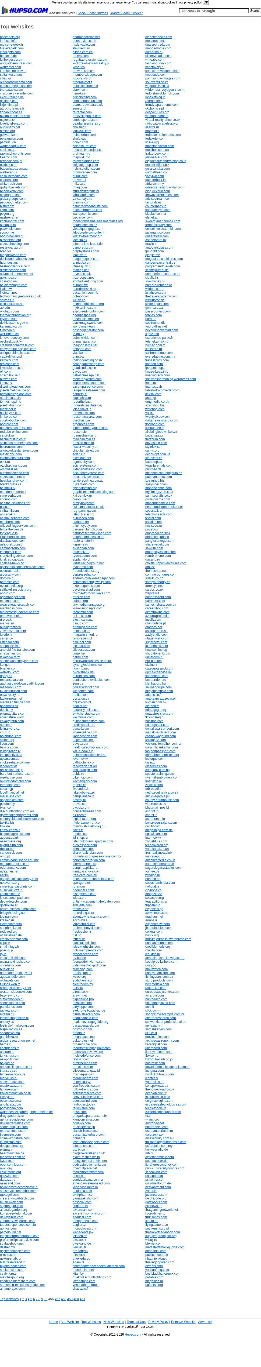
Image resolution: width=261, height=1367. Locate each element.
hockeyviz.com (10, 413)
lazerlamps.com (84, 1281)
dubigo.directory (11, 1146)
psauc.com (80, 623)
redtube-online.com (14, 432)
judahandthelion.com (88, 469)
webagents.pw (83, 1232)
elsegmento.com (84, 894)
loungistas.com (11, 1142)
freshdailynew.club (158, 853)
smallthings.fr (9, 946)
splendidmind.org (85, 488)
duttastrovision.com (159, 713)
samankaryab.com (158, 1029)
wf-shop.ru (80, 837)
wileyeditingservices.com (18, 526)
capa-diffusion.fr (11, 356)
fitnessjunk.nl (82, 266)
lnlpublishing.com (157, 1097)
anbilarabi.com (10, 1104)
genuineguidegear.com (16, 1119)
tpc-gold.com (154, 251)
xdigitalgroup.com (85, 165)
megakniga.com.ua (158, 830)
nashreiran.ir (9, 217)
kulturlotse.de (154, 300)
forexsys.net (154, 586)
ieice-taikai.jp (82, 409)
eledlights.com (10, 52)
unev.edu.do (81, 1258)
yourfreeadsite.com (86, 1086)
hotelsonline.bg (156, 650)
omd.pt (5, 856)
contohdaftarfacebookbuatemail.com (99, 1266)
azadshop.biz (154, 405)
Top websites (9, 1299)
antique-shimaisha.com (16, 353)
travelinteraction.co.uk (15, 1093)
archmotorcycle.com (87, 928)
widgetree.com (83, 691)
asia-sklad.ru (82, 616)
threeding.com (10, 785)
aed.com (6, 725)
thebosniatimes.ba (86, 319)
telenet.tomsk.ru (156, 341)
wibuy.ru (151, 1240)
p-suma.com (81, 202)
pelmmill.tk (7, 488)
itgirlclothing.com (85, 97)
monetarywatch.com (87, 379)
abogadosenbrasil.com (16, 63)
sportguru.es (82, 883)
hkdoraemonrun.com (87, 822)
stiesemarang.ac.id (86, 1070)
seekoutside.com (12, 1270)
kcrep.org (79, 977)
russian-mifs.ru (83, 443)
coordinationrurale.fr (159, 864)
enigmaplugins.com (159, 1101)
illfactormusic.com (13, 537)
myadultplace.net (85, 1168)
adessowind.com (85, 1101)
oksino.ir (151, 665)
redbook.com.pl (11, 161)
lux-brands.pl (82, 78)
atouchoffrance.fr (12, 108)
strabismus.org (10, 653)
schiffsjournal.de (157, 270)
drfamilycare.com (85, 627)
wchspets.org (9, 980)
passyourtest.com (158, 311)
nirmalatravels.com (86, 1014)
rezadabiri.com (10, 687)
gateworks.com (156, 1202)
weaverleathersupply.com (18, 604)
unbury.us (7, 1022)
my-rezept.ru (154, 856)
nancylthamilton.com (160, 973)
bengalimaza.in (83, 796)
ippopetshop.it (155, 368)
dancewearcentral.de (160, 262)
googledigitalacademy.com (19, 879)
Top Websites (91, 1322)
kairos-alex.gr (82, 495)
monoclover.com (84, 1228)
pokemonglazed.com (160, 1003)
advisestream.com (158, 199)
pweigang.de (82, 1243)
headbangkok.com (13, 480)
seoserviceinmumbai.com (18, 1191)
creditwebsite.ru (84, 725)
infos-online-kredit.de (88, 244)
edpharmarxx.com (13, 868)
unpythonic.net (83, 740)
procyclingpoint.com (87, 116)
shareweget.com (157, 544)
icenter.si (151, 1078)
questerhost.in (155, 180)
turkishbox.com (156, 1217)
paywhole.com (10, 229)
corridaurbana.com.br (88, 1179)
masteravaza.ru (11, 1086)
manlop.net (81, 270)
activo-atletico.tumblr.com (18, 909)
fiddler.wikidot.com (86, 687)
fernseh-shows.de (13, 1074)
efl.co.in (5, 371)
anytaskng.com (156, 443)
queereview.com (157, 236)
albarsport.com (10, 195)
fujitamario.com (83, 484)
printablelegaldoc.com (15, 394)
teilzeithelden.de (11, 529)
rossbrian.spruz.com (87, 417)
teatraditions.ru (156, 901)
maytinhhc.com (11, 454)
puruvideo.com (83, 518)
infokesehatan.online (15, 762)
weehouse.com (11, 777)
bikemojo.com (83, 777)
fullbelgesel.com (11, 59)
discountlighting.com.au (17, 811)
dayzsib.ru (152, 559)
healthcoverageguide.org (90, 1022)
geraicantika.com (157, 168)
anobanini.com (155, 1251)
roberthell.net (82, 401)
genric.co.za (154, 308)
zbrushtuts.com (156, 841)
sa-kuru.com (154, 548)
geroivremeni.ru (11, 616)
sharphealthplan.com (88, 853)
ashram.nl (7, 1052)
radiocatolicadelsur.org (161, 123)
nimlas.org (7, 131)
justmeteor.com (156, 1195)
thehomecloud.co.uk (159, 1089)
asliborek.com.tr (11, 544)
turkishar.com (9, 1055)
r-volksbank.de (83, 672)
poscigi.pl (6, 950)
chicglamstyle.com (86, 450)
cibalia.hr (151, 277)
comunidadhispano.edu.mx (19, 860)
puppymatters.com (158, 477)
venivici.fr (79, 1247)
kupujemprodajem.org (161, 1236)
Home (53, 1322)
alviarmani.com (83, 1210)
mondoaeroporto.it (13, 492)
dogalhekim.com (11, 800)
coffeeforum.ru (155, 240)
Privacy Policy (158, 1322)
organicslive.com (85, 1044)
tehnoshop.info (10, 401)
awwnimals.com (156, 913)
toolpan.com (8, 916)
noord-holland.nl (11, 236)
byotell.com (81, 728)
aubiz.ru (78, 774)
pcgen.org (7, 214)
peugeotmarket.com (14, 202)
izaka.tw (6, 289)
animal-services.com (14, 518)
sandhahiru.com (156, 676)
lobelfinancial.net (12, 792)
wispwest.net (9, 469)
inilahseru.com (155, 293)
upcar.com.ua (9, 759)
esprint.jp (151, 811)
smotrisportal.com (85, 120)
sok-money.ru (155, 281)
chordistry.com (10, 965)
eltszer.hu (79, 1255)
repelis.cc (79, 785)
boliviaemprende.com (88, 950)
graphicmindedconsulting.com (94, 492)
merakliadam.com (85, 1078)
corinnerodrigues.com (160, 574)
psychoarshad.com (86, 589)
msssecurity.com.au (159, 1138)
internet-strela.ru (84, 864)
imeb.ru (150, 383)
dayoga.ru (80, 371)
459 (70, 1299)
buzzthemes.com (85, 1063)
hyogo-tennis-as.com (15, 116)
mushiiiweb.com (11, 1202)
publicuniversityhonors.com (164, 1168)
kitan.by (78, 1273)
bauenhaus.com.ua (13, 168)
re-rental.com (82, 112)
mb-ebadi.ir (153, 789)
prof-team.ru (81, 153)
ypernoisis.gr (154, 1082)
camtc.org (152, 450)
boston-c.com (82, 1029)
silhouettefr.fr (154, 428)
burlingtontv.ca (10, 627)
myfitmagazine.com (159, 492)
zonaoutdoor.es (11, 112)
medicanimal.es (84, 439)
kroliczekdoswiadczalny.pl (91, 63)
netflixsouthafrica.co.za (161, 792)
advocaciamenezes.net (16, 274)
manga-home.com (158, 48)
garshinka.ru (9, 1037)
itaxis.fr (78, 830)
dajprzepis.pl (154, 1134)
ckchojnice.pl (154, 108)
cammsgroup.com (13, 548)
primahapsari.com (85, 341)
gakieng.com (9, 101)
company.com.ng (157, 770)
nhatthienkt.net (156, 1258)
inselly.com (153, 619)
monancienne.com (158, 488)
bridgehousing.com (13, 913)
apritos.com (8, 1228)
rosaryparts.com (11, 247)
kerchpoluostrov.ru (13, 71)
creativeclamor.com (14, 939)
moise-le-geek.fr (11, 44)
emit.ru (5, 462)
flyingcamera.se (156, 1225)
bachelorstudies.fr (13, 439)
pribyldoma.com (11, 1108)
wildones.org (154, 289)
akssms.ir (79, 1240)
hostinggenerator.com (88, 330)
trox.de (5, 826)
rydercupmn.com (85, 556)
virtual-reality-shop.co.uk (162, 120)
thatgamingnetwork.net (161, 1210)
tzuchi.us (79, 939)
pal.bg (77, 935)
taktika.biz (7, 822)
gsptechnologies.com (15, 1251)
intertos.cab (153, 386)
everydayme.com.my (160, 356)
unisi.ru (78, 988)
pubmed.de (153, 469)
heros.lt (5, 1044)
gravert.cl (79, 180)
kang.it (4, 665)
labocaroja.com (83, 195)
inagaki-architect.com (160, 732)
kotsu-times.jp (155, 1213)
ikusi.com (6, 807)
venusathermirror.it (86, 1285)
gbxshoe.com (9, 277)
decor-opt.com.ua (157, 454)
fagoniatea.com (84, 1108)
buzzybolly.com (83, 503)
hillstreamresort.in (13, 1262)
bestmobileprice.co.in (15, 266)
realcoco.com (9, 364)
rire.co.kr (6, 619)
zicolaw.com (154, 785)
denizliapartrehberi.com (162, 728)
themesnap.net (156, 571)
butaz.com (80, 176)
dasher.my (7, 1247)
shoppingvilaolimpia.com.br (164, 1014)
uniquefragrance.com (15, 1123)
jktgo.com (7, 210)
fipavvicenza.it (10, 830)
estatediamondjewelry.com (92, 582)
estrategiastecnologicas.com (165, 1104)
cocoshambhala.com (160, 883)
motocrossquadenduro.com (19, 612)
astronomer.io (155, 819)
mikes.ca (79, 184)
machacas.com (11, 608)
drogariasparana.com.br (90, 1116)
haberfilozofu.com (158, 597)
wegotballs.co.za (157, 86)
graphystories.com (86, 251)
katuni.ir (151, 815)
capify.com (152, 826)
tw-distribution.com (13, 691)
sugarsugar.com (11, 1206)
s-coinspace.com (85, 845)
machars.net (154, 916)
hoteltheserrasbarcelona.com (93, 879)
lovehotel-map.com (13, 123)
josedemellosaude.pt (15, 390)
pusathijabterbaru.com (89, 1134)
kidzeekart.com (11, 924)
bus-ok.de (7, 969)
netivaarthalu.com (158, 1187)
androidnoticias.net (86, 37)
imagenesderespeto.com (17, 1281)
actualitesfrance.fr (85, 86)
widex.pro (79, 898)
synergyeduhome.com (88, 665)
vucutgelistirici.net (13, 958)
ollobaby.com (9, 311)
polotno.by (7, 804)
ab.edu (5, 308)
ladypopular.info (84, 924)
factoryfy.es (153, 202)
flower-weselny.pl (85, 447)
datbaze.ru (7, 1179)
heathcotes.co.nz (85, 225)
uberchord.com (156, 1048)
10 (45, 1299)
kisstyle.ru (7, 1097)
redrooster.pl (154, 101)
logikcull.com (82, 131)
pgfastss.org (154, 1285)
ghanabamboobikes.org (162, 755)
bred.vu (5, 251)
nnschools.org (10, 37)
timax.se (79, 653)
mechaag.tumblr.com (15, 702)
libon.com (7, 744)
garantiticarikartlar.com (161, 747)
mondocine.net (83, 1270)
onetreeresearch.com (160, 1018)
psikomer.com (155, 1179)
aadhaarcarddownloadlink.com (22, 683)
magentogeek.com (86, 259)
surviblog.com (83, 969)
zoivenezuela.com (13, 631)
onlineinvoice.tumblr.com (163, 229)
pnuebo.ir (152, 529)
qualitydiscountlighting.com (92, 1277)
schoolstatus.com (12, 1003)
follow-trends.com (85, 1089)
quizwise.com (9, 1176)
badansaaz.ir (154, 435)
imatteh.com (154, 364)
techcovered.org (156, 845)
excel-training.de (12, 97)
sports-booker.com (13, 420)
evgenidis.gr (154, 909)
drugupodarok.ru (12, 1116)
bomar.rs (79, 1138)
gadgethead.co (156, 172)
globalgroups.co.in (13, 199)
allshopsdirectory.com (15, 988)
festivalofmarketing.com (17, 1025)
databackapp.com (13, 541)
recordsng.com (83, 913)
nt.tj (147, 1116)
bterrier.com (153, 1243)
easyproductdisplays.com (18, 349)
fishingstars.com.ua (159, 977)
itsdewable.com (84, 44)
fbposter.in (152, 905)
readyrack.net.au (85, 766)
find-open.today (84, 1104)
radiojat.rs (152, 886)
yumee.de (152, 871)
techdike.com (82, 1003)
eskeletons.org (10, 1172)
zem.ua (78, 683)
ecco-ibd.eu (81, 920)
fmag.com (80, 187)
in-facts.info (8, 41)
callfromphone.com (158, 353)
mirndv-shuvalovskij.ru (89, 826)
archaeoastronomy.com (162, 1040)
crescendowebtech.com (17, 1198)
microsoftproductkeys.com (91, 593)
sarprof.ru (7, 435)
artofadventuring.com (88, 281)
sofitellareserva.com (87, 1093)
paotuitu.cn (8, 142)
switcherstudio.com (86, 713)
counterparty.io (156, 206)
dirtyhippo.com (83, 1007)
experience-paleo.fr (159, 338)
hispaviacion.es (11, 1029)
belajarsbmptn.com (13, 285)
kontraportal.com (12, 221)
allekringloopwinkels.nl (161, 432)
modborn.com (10, 522)
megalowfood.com (13, 255)
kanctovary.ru (154, 67)
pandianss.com (11, 1007)
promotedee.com (85, 172)
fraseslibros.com (157, 360)
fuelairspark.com (12, 48)
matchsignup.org (12, 1277)
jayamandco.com (157, 232)
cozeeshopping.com (14, 244)
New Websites (113, 1322)
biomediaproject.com (15, 834)
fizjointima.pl (9, 105)
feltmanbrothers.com (87, 210)
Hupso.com (133, 1334)
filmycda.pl (7, 330)
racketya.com (9, 1010)
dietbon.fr (152, 706)
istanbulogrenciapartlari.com (93, 841)
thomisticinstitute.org (87, 405)
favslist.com (81, 1059)
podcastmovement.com (89, 1164)
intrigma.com (154, 1070)
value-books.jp (83, 751)
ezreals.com (154, 1266)
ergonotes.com (83, 424)
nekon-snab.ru (10, 1258)
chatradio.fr (81, 1288)
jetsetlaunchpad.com (15, 898)
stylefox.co (153, 447)
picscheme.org (10, 240)
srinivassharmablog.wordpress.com (170, 379)
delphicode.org (156, 1198)
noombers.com (83, 890)
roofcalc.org (81, 909)
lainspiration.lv (10, 751)
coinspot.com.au (11, 304)
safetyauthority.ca (157, 582)
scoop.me (7, 232)
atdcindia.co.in (10, 398)
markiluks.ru (8, 1078)
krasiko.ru (7, 920)
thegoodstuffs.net (85, 345)
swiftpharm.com (84, 1195)
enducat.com (82, 1217)
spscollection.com (85, 954)
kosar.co (79, 67)
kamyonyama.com (86, 1119)
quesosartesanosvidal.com (164, 187)
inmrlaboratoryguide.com (90, 428)
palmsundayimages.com (162, 78)
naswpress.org (10, 841)
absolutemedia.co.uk (160, 860)
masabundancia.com (160, 503)
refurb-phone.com (158, 556)
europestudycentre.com (162, 992)
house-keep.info (156, 371)
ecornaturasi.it (10, 571)
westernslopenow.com (16, 992)
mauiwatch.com (156, 969)
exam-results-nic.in (86, 1157)
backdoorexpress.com (88, 473)
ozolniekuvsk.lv (11, 341)
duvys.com (80, 744)
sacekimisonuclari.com (89, 1213)
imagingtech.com (157, 375)
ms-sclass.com (10, 796)
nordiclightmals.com (159, 1074)
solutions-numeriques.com (19, 443)
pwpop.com (81, 807)
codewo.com (82, 1123)
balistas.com (9, 747)
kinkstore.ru (153, 349)
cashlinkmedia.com (13, 176)
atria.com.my (154, 184)
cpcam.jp (6, 789)
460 (76, 1299)
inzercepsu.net (83, 277)
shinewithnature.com (15, 1138)
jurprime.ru (80, 544)
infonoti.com (8, 499)
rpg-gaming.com (84, 510)
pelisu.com (80, 657)
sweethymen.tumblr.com (162, 221)
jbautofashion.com (158, 928)
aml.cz (150, 567)
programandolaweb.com (162, 266)
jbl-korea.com (9, 417)
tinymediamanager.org (89, 604)
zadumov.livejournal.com (17, 1221)
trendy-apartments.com (161, 105)
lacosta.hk (80, 240)
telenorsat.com (10, 552)
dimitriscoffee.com (13, 270)
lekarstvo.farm (10, 657)
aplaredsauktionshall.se (89, 755)
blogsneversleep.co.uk (89, 1153)
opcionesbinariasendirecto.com (22, 567)
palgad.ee (7, 1063)
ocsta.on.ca (81, 698)
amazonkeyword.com (88, 477)
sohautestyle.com (157, 210)
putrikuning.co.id (157, 1228)
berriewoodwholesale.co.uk (92, 661)
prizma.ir (6, 1149)
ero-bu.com (153, 661)
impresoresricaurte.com (89, 383)
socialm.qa (7, 150)
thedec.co (80, 834)
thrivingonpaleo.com (159, 1262)
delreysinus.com (11, 1217)
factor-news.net (11, 698)
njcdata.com (81, 646)
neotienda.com (156, 75)
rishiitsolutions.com (86, 168)
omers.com (81, 56)
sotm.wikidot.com (85, 338)
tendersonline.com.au (88, 480)
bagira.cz (79, 1225)
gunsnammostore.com (89, 721)
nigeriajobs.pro (83, 999)
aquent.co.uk (9, 837)
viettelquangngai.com (88, 229)
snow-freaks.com (12, 1082)
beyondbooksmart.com (161, 330)
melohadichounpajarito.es (163, 473)
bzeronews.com (11, 447)
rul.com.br (80, 432)
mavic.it (150, 244)
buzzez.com (8, 379)
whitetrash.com (11, 184)
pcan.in (5, 507)
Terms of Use (136, 1322)
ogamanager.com (12, 597)
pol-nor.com (81, 296)
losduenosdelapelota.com (91, 1142)
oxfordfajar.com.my (158, 1146)
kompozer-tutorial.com (16, 1213)
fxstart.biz (7, 206)
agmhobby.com (83, 462)
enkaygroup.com (12, 721)
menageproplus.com (14, 864)
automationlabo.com (14, 473)
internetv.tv (153, 837)
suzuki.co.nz (154, 578)
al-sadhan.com (83, 548)
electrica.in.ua (83, 619)
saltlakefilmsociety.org (15, 589)
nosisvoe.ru (153, 526)
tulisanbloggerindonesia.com (165, 1142)
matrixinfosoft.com (13, 1131)
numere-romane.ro (158, 285)
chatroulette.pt (155, 623)
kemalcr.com (9, 360)
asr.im (4, 875)
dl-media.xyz (82, 1082)
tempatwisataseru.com (89, 390)
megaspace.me (84, 1037)
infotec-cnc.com (84, 1146)
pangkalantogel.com (159, 541)
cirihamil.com (9, 510)
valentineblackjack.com (89, 965)
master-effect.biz (157, 165)
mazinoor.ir (8, 409)
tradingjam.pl (82, 973)
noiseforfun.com (84, 135)
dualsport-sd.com (157, 44)
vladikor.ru (80, 353)
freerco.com (8, 157)
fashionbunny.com (158, 63)
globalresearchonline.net (17, 1040)
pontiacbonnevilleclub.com (92, 680)
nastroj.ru (79, 800)
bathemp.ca (153, 462)
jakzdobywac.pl (83, 792)
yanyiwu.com (154, 176)
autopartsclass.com (159, 247)
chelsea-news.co (12, 563)
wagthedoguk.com (13, 146)
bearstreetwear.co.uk (88, 105)
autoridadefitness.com (88, 537)
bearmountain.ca (12, 1153)
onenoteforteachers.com (162, 274)
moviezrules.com (157, 1037)
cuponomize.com (157, 924)
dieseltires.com (156, 766)
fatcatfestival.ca (11, 755)
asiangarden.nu (156, 631)
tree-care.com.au (85, 875)
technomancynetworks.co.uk (20, 296)
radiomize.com (155, 988)
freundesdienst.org (86, 571)
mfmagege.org (155, 710)
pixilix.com (80, 1149)
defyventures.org (157, 112)
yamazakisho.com (85, 1198)
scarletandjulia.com (14, 1127)
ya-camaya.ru (82, 199)
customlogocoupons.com (163, 1112)
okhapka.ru (8, 225)
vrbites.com (153, 315)
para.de (150, 319)
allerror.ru (152, 127)
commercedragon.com (89, 860)
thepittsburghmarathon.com (19, 1236)
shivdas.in (7, 300)
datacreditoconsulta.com (90, 206)
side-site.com (82, 905)
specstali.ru (153, 510)
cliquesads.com (84, 650)
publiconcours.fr (156, 1255)
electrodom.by (83, 984)
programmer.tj (83, 82)
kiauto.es (151, 1221)
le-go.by (78, 334)
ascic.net (79, 1176)
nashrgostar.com (157, 725)
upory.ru (6, 676)
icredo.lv (6, 635)
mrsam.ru (7, 1014)
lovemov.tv (80, 759)
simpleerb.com (10, 495)
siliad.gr (5, 78)
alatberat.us (8, 172)
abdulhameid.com (85, 1018)
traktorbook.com (156, 153)
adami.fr (78, 1262)
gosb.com (80, 1112)
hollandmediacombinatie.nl (19, 1187)
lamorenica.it (9, 1089)
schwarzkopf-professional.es (165, 1022)
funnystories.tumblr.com (90, 1161)
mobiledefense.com (87, 1055)
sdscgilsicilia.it (10, 375)
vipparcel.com (83, 217)
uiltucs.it (151, 1033)
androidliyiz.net (156, 326)
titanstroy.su (8, 1070)
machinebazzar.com (159, 146)
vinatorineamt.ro (156, 116)
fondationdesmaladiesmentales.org (98, 221)
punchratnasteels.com (15, 428)
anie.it (149, 1007)
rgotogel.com (9, 1195)
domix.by (6, 710)
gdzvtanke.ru (9, 135)
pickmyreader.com (158, 56)
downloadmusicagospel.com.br (167, 1067)
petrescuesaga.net (86, 375)
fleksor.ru (151, 1055)
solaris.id (79, 454)
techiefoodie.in (155, 1108)
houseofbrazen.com (87, 811)
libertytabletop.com (158, 1052)
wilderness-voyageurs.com (164, 90)
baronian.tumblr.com (87, 529)
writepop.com (154, 409)
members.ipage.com (87, 75)
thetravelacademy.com (161, 296)
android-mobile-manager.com (94, 578)
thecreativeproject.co (88, 150)
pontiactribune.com (158, 943)
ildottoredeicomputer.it (88, 232)
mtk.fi (149, 1153)
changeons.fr (9, 1048)
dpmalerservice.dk (158, 672)
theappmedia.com (85, 1221)
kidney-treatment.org (87, 236)
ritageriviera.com (157, 638)
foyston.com (8, 319)
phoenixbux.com (11, 191)
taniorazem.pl (82, 638)
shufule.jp (79, 138)
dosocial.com (82, 1202)
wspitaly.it (152, 593)
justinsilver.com (156, 157)
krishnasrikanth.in (85, 1187)
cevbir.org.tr (8, 1273)
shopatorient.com (157, 653)
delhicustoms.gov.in (14, 323)
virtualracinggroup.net (88, 563)
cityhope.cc (153, 890)
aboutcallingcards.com (16, 1067)
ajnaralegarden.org (13, 1210)
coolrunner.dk (155, 323)
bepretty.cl (80, 394)
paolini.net (80, 706)
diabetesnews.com (158, 37)
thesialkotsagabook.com (162, 1232)
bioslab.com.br (155, 214)
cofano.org (80, 601)
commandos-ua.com (87, 101)
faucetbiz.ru (81, 552)
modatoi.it (152, 131)
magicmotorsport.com (88, 1172)
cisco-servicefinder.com (17, 93)
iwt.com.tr (7, 1161)
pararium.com (155, 601)
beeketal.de (8, 56)
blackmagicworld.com (88, 323)
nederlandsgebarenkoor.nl (164, 507)
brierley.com (8, 668)
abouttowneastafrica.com (90, 916)
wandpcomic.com (85, 214)
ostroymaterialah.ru (159, 1131)
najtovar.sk (7, 120)
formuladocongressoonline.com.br (97, 856)
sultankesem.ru (11, 75)
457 (57, 1299)
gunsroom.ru (154, 657)
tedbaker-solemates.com (163, 135)
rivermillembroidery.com (162, 777)
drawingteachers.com (15, 386)
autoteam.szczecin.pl (160, 698)
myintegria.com (83, 1074)
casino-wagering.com (160, 736)
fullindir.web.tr (10, 984)
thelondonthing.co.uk (88, 360)
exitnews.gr (153, 1206)
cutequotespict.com (159, 668)
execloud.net (82, 458)
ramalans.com (83, 1067)
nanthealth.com (156, 999)
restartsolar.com (11, 680)
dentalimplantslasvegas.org (164, 958)
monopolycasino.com (160, 552)
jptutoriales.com (156, 646)
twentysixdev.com (158, 417)
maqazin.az (153, 894)
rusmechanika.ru (85, 435)
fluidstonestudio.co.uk (88, 507)
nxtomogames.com (86, 586)
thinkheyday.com (85, 526)
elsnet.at (151, 217)
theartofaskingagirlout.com (92, 1048)
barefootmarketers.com (16, 774)
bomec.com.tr (155, 345)
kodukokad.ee (10, 894)
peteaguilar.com (11, 138)
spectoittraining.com (159, 774)
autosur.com (81, 631)
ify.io (3, 954)
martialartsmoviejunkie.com (164, 1247)
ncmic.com (80, 142)
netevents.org (10, 883)
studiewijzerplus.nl (86, 191)
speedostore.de (156, 1161)
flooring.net (81, 668)
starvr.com (80, 90)
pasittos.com (154, 721)
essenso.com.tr (11, 1101)
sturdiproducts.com (158, 980)
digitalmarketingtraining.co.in (165, 161)
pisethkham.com (11, 405)
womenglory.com (85, 781)
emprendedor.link (157, 533)
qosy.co (150, 965)
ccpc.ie (5, 943)
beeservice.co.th (84, 41)
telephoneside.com (158, 514)
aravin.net (80, 995)
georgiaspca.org (84, 315)
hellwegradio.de (156, 1149)
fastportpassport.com (160, 751)
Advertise (205, 1322)
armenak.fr (7, 514)
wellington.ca (9, 334)
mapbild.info (81, 157)
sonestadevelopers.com (162, 71)
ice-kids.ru (152, 954)
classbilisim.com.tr (86, 1131)
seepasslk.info (10, 646)
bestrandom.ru (155, 680)
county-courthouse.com (162, 800)
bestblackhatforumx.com (162, 1273)
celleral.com (154, 931)
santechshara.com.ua (160, 604)
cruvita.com (153, 950)
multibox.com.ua (157, 150)
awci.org (6, 1168)
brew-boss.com (83, 71)
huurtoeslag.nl (10, 262)
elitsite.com (8, 1255)
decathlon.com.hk (85, 293)
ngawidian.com (156, 834)
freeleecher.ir (82, 931)
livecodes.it (81, 789)
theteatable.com (11, 90)
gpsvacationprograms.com (19, 815)
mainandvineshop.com (16, 962)
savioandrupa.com (158, 687)
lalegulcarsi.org (83, 514)
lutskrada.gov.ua (11, 559)
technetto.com (83, 612)
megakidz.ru (154, 1281)
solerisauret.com (84, 146)
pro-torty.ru (80, 1251)
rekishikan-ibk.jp (11, 770)
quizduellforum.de (158, 1183)
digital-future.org (84, 819)
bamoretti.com (83, 247)
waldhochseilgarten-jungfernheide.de (26, 1112)
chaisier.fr (79, 127)
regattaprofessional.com (90, 59)
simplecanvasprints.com (17, 886)
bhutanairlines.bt (157, 807)
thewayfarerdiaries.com (162, 195)
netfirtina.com (82, 1191)
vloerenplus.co (155, 804)
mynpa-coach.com (13, 1266)
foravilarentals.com (158, 465)
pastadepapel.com (86, 1025)
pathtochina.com (84, 762)
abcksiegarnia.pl (157, 796)
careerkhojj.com (156, 608)
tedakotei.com (155, 138)
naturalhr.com (155, 1063)
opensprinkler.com (13, 1164)
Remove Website (183, 1322)
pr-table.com (154, 1277)
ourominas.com (84, 676)
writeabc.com (154, 59)
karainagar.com (11, 326)
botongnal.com (10, 736)
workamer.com (10, 67)
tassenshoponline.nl (14, 1018)
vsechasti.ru (81, 420)
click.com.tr (153, 1010)
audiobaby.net (10, 127)
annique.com (82, 262)
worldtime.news (84, 326)
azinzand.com (10, 1183)
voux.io (5, 732)
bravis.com (80, 804)
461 (82, 1299)
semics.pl (79, 108)
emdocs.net (153, 627)
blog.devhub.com (157, 191)
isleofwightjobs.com (87, 946)
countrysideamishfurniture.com (22, 819)
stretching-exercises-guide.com (22, 1285)
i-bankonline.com (85, 732)
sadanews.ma (10, 1033)
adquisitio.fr (153, 695)
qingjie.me (152, 255)
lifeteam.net (8, 293)
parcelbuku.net (10, 1232)
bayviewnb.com (11, 995)
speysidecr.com (156, 484)
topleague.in (8, 533)
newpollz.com (10, 1059)
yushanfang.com (157, 1270)
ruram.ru (79, 886)
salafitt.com (153, 522)
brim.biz (78, 356)
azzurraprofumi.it (157, 616)
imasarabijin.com (85, 770)
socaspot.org (154, 898)
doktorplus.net (83, 1040)
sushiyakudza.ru (11, 890)
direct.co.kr (81, 992)
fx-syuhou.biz (154, 480)
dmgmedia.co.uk (157, 401)
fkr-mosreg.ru (154, 717)
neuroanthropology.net (16, 973)
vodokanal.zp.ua (157, 849)
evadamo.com (83, 567)
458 (63, 1299)
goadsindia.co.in (84, 368)
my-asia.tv (152, 1025)
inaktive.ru (80, 255)
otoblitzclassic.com (13, 465)
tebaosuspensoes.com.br (18, 1225)
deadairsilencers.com (88, 123)
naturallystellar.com (86, 710)
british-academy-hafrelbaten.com (96, 901)
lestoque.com (154, 759)
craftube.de (81, 522)
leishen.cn (80, 1236)
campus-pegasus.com (15, 86)
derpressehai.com (85, 574)
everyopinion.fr (156, 1093)
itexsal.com (153, 394)
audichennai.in (83, 980)
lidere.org (152, 142)
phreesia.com (9, 582)
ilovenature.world (12, 717)
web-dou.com (9, 672)
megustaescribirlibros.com (164, 259)
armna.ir (151, 920)
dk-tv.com (79, 815)
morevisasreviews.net (88, 1052)
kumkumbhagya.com (88, 608)
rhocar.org (7, 849)
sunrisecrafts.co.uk (158, 495)
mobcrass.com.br (12, 1157)
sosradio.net (8, 281)
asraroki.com (154, 995)
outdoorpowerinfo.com (16, 82)
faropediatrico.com (86, 161)
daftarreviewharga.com (161, 420)
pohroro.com (9, 424)
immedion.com (83, 849)
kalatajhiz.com (155, 740)
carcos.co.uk (154, 589)
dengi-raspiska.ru (85, 868)
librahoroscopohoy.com (161, 1164)
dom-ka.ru (7, 578)
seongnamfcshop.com (88, 364)
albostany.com (10, 574)
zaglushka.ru (82, 398)
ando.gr (150, 398)
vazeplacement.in (12, 477)
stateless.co (153, 458)
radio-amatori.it (83, 541)
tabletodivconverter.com (162, 390)
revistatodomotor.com (15, 781)
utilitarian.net (9, 871)
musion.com (81, 597)
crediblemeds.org (157, 946)
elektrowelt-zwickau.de (89, 1010)
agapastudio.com (12, 977)
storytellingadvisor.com (16, 556)
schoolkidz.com (156, 1172)
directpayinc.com (157, 612)
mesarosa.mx (155, 41)
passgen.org (154, 1176)
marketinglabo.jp (157, 537)
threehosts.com (84, 413)
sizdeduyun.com (157, 304)
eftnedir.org (153, 879)
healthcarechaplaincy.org (90, 747)
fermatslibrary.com (158, 225)
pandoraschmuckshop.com (92, 533)
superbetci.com (156, 642)
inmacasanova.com (86, 871)
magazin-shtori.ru (85, 635)
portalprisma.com (157, 499)
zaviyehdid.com (156, 635)
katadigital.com (156, 1044)
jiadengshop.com (85, 736)
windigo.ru (152, 875)
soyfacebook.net (11, 1243)
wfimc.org (152, 1119)
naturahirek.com (156, 1127)
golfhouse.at (8, 905)
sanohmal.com (10, 928)
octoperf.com (82, 349)
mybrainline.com (84, 308)
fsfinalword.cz (10, 728)
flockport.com (154, 424)
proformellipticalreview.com (19, 1240)
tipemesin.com (10, 1134)
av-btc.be (79, 958)
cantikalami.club (84, 943)
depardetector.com (13, 901)
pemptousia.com (157, 984)
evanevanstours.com (15, 458)
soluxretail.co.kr (156, 82)
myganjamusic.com (159, 691)
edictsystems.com (85, 465)
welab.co (79, 300)
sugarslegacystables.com (163, 868)
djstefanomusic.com (159, 1157)
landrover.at (8, 766)
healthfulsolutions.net (15, 503)
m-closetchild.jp (84, 1127)
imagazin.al (153, 781)
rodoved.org (8, 931)
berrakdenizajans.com (161, 822)
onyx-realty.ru (9, 695)
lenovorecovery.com (14, 338)
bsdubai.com (82, 642)
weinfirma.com (83, 717)
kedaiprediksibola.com (161, 962)
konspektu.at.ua (156, 1086)
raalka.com (81, 695)
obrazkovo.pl (82, 702)
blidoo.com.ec (83, 52)
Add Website (70, 1322)
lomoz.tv (6, 383)
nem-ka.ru (80, 93)
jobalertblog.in (155, 97)
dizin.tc (150, 762)
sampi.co (6, 638)
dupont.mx (80, 285)
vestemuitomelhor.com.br (163, 744)
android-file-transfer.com (17, 650)
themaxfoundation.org (15, 315)
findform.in (80, 1206)
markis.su (7, 623)
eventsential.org (11, 586)
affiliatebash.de (11, 935)
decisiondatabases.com (17, 259)
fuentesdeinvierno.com (89, 962)
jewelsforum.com (12, 368)
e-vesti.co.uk (82, 274)
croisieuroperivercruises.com (165, 563)
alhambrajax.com (12, 1288)
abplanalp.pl (81, 559)
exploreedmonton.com (89, 311)
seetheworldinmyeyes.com (19, 661)
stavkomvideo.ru (11, 999)
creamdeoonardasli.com (17, 345)
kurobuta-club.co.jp (158, 1059)
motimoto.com (10, 601)
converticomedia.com (88, 1097)
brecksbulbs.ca (11, 484)
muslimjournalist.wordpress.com (168, 939)
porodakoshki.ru (84, 289)
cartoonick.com (11, 853)
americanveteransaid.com (91, 1183)
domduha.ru (154, 52)
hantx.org (152, 935)
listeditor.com (9, 642)
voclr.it (149, 413)
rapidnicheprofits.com (15, 153)
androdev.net (154, 1123)
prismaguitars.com (13, 713)
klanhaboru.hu (155, 683)
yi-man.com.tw (155, 702)
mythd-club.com (11, 845)
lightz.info (152, 334)
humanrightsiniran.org (88, 304)
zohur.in (151, 1191)
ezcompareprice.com (88, 386)
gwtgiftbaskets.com (13, 187)
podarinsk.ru (9, 706)
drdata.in (79, 1033)
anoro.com (7, 593)
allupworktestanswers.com (19, 450)
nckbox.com (8, 165)
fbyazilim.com (155, 439)
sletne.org (7, 740)
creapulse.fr (81, 499)
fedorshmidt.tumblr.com (162, 93)
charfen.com (9, 180)
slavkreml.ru (81, 48)
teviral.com (153, 518)
